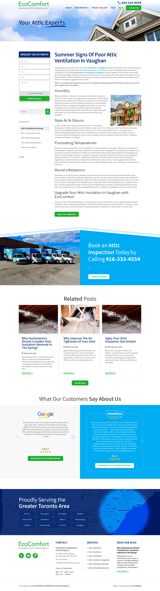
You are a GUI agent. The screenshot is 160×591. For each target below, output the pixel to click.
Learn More (122, 571)
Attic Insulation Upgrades (99, 560)
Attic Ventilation (95, 556)
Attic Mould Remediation (31, 142)
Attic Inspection (95, 548)
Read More (27, 373)
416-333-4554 (129, 3)
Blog (120, 8)
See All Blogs (80, 383)
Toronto (62, 525)
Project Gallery (100, 8)
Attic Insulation (95, 552)
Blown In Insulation (29, 147)
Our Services (81, 8)
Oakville (27, 525)
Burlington (62, 513)
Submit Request (34, 98)
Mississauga (80, 519)
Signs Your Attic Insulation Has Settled (120, 339)
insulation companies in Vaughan (89, 72)
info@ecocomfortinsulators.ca (68, 563)
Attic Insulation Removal (98, 564)
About (69, 8)
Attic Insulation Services (30, 133)
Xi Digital (137, 586)
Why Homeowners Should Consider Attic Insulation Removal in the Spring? (37, 343)
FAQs (113, 8)
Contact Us (133, 8)
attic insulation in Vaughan (95, 68)
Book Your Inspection (66, 214)
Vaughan (80, 525)
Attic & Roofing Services (30, 138)
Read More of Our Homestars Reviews (114, 465)
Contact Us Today (99, 277)
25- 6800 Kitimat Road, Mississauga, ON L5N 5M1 (66, 555)
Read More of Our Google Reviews (45, 458)
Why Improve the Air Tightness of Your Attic (79, 339)
